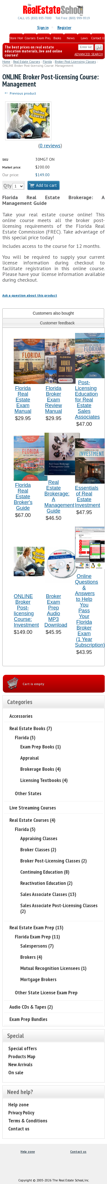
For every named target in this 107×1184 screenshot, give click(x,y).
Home (6, 62)
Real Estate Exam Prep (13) (36, 927)
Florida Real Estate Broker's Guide (23, 496)
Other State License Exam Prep (46, 992)
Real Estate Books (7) (30, 728)
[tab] (53, 313)
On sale (15, 1072)
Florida (47, 62)
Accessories (21, 716)
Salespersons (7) (37, 945)
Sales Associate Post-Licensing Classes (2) (59, 908)
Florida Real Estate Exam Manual (23, 399)
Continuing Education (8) (44, 872)
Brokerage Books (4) (40, 769)
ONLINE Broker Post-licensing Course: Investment (26, 610)
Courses (30, 38)
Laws (84, 38)
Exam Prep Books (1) (40, 746)
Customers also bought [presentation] (53, 313)
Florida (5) (25, 829)
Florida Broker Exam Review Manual (53, 399)
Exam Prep (44, 38)
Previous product (20, 93)
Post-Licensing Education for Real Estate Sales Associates (87, 400)
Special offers (22, 1048)
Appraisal (29, 757)
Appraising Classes (38, 838)
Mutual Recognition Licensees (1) (53, 968)
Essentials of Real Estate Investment (87, 496)
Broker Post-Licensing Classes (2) (53, 860)
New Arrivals (20, 1064)
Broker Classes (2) (38, 849)
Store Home (16, 38)
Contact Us (98, 38)
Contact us (18, 1128)
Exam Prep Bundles (28, 1019)
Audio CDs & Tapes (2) (31, 1006)
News (70, 38)
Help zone (18, 1104)
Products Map (21, 1056)
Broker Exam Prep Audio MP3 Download (56, 610)
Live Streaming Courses (32, 807)
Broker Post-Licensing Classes (75, 62)
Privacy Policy (21, 1112)
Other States (28, 793)
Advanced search (88, 53)
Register (64, 27)
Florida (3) (25, 737)
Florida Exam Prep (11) (37, 936)
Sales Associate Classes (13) (48, 894)
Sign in (43, 27)
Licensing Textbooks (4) (44, 780)
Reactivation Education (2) (46, 883)
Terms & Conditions (27, 1120)
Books (57, 38)
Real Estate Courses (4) (32, 820)
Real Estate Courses (26, 62)
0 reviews (50, 145)
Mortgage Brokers (38, 979)
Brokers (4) (31, 957)
